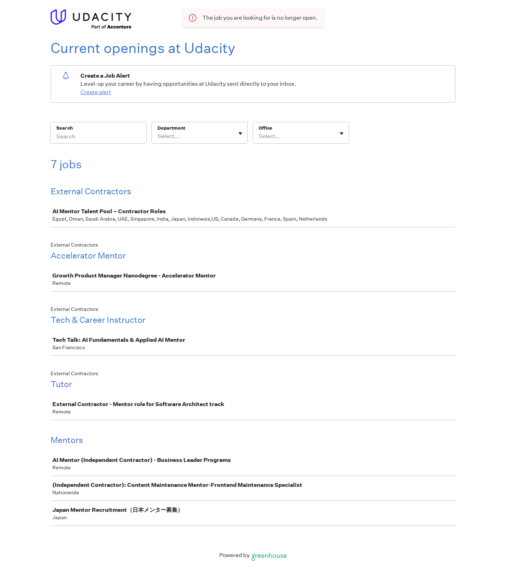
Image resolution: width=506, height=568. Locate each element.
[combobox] (157, 136)
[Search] (98, 137)
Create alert (95, 92)
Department (171, 128)
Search (64, 128)
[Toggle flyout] (240, 133)
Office (265, 128)
